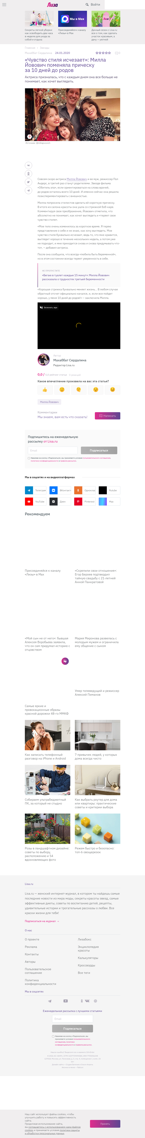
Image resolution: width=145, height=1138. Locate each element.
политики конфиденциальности (44, 461)
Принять (105, 1123)
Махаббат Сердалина (38, 53)
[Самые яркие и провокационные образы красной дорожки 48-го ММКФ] (47, 641)
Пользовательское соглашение (38, 925)
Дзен (57, 502)
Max (106, 502)
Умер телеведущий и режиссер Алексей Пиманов (97, 662)
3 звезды (103, 52)
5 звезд (109, 52)
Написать (109, 416)
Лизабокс (84, 894)
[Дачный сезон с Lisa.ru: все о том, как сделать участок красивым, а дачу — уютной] (106, 19)
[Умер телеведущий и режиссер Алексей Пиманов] (97, 641)
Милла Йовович (77, 179)
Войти (135, 4)
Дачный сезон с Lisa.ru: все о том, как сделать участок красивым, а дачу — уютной (104, 34)
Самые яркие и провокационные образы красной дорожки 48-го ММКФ (47, 664)
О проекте (32, 894)
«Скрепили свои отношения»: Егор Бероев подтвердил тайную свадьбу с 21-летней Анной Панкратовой (96, 561)
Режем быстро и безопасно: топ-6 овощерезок (94, 805)
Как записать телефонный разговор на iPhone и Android (45, 711)
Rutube (108, 490)
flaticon (80, 1022)
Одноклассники (85, 490)
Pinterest (84, 502)
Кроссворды (86, 920)
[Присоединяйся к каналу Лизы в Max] (47, 536)
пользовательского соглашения (96, 458)
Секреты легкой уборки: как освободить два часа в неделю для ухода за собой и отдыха (39, 34)
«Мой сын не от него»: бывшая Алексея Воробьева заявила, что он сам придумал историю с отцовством (47, 613)
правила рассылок (68, 461)
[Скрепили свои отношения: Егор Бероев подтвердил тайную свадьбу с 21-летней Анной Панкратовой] (97, 536)
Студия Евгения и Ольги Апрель (79, 1019)
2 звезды (100, 52)
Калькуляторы (88, 912)
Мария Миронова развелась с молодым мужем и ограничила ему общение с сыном (97, 612)
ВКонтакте (60, 490)
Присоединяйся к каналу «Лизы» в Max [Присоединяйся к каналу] (43, 557)
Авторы (30, 916)
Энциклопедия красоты (88, 903)
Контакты (32, 909)
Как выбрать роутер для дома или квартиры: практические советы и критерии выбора (96, 758)
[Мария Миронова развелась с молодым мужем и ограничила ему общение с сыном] (97, 588)
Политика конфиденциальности (40, 936)
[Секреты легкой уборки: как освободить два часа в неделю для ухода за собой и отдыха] (39, 19)
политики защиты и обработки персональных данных (52, 1132)
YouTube (34, 502)
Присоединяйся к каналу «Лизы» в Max (72, 31)
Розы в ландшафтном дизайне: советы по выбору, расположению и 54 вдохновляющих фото (47, 808)
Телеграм (35, 490)
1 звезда (97, 52)
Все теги (84, 927)
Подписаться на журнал (40, 875)
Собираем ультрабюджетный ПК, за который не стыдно (45, 756)
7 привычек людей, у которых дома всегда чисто (96, 711)
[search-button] (127, 4)
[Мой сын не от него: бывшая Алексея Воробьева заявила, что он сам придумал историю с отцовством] (47, 588)
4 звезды (106, 52)
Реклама (31, 901)
